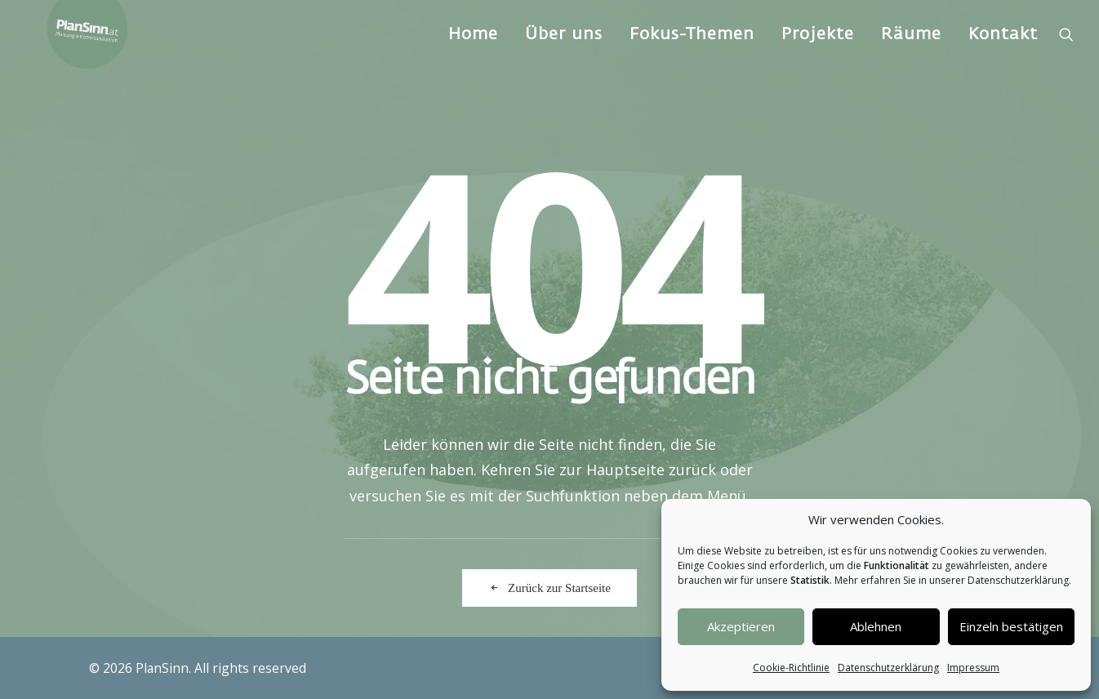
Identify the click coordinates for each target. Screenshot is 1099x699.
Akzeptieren (741, 626)
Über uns (564, 60)
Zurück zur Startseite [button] (549, 587)
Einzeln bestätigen (1011, 626)
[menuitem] (473, 61)
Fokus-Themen (692, 60)
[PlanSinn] (96, 61)
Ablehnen (875, 626)
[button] (1066, 61)
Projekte (817, 60)
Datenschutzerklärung (888, 668)
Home (473, 60)
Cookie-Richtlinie (791, 668)
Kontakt (1003, 60)
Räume (911, 60)
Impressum (973, 668)
